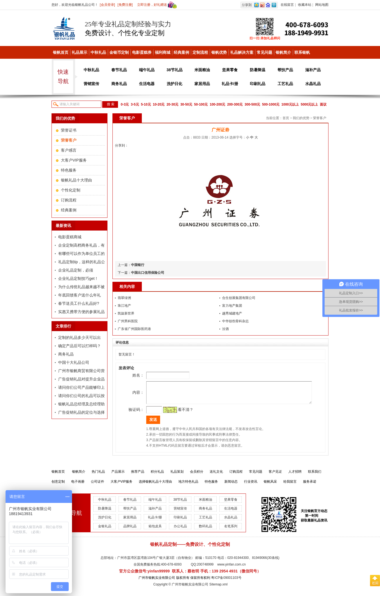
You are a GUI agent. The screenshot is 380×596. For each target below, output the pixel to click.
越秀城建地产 (232, 313)
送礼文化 (216, 476)
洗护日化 (174, 83)
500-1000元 (270, 104)
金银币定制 (119, 52)
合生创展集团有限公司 (238, 298)
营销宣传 (91, 83)
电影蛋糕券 (142, 52)
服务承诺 (309, 486)
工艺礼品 (285, 83)
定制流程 (200, 52)
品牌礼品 (130, 530)
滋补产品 (313, 70)
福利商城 (162, 52)
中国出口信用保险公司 (147, 273)
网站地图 (321, 5)
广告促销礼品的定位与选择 (81, 412)
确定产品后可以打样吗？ (79, 346)
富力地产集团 (232, 306)
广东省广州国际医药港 (134, 329)
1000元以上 (290, 104)
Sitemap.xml (218, 588)
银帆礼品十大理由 (76, 180)
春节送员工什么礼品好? (78, 303)
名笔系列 (230, 530)
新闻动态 (231, 486)
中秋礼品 (98, 52)
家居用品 (202, 83)
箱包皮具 (155, 530)
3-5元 (135, 104)
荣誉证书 (68, 130)
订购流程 (68, 200)
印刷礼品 (257, 83)
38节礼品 (174, 70)
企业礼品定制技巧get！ (78, 278)
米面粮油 (202, 70)
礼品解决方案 (241, 52)
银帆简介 (283, 52)
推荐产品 (137, 476)
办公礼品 (180, 530)
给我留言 (290, 486)
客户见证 (275, 476)
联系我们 (314, 476)
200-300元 (235, 104)
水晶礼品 (313, 83)
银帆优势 (219, 52)
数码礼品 (205, 530)
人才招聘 (295, 476)
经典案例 (181, 52)
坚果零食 (230, 70)
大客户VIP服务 (74, 160)
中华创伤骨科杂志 (235, 321)
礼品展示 (79, 52)
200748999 (205, 569)
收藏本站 (304, 5)
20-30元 (172, 104)
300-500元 (252, 104)
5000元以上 (309, 104)
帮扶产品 (285, 70)
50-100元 (201, 104)
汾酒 (225, 329)
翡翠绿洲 (124, 298)
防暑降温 (257, 70)
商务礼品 (119, 83)
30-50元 (186, 104)
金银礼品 (104, 530)
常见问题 (264, 52)
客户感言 (68, 150)
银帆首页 (60, 52)
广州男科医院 (128, 321)
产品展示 (118, 476)
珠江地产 (124, 306)
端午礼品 (147, 70)
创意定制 (58, 486)
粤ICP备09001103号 (226, 582)
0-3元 (125, 104)
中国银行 (137, 265)
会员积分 (196, 476)
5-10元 (146, 104)
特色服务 (68, 170)
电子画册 (77, 486)
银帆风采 (270, 486)
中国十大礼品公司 (73, 362)
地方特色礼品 (188, 486)
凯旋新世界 (126, 313)
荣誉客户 (319, 118)
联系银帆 (302, 52)
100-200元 (217, 104)
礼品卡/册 (230, 83)
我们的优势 (301, 118)
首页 (286, 118)
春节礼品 (119, 70)
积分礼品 (157, 476)
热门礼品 (98, 476)
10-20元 (159, 104)
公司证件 (97, 486)
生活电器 (147, 83)
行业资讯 (250, 486)
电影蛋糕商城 (69, 237)
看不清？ (178, 413)
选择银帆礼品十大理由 (155, 486)
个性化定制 (70, 190)
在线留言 (287, 5)
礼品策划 (177, 476)
